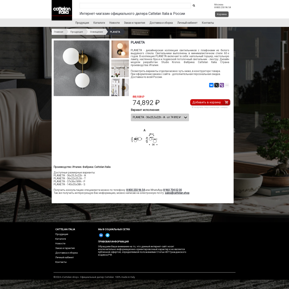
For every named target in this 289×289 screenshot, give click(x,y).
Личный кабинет (187, 22)
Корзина (222, 14)
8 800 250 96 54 (135, 189)
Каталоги (99, 22)
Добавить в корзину (207, 102)
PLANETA (115, 31)
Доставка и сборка (161, 22)
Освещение (96, 31)
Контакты (208, 22)
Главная (58, 31)
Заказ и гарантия (134, 22)
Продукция (82, 22)
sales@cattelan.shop (177, 192)
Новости (114, 22)
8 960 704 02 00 (172, 189)
